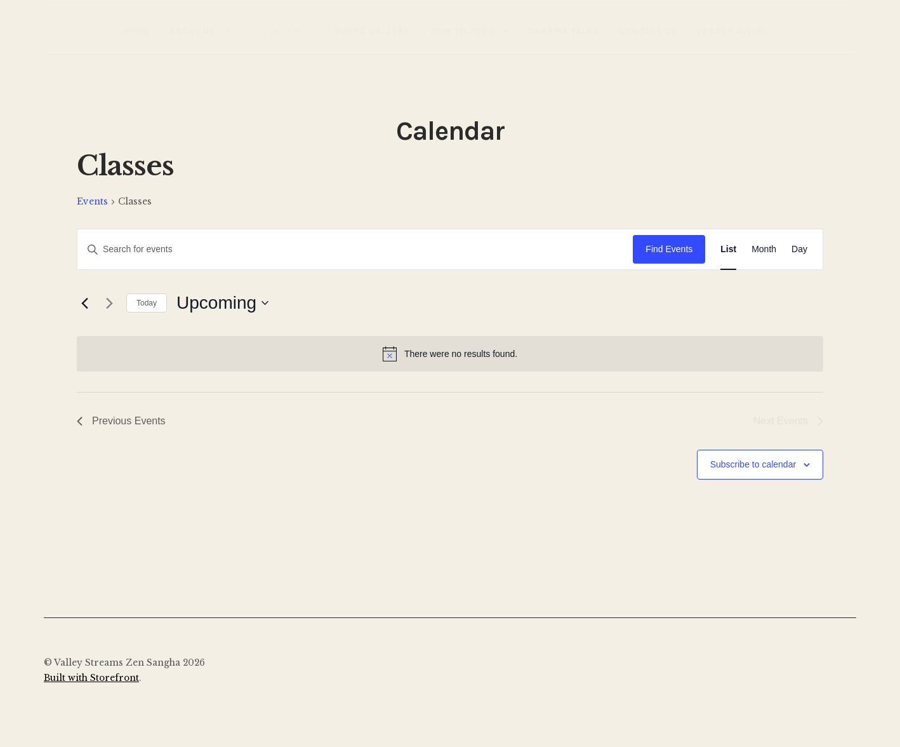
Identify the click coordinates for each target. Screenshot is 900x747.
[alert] (450, 354)
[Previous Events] (84, 303)
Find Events (668, 249)
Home (136, 31)
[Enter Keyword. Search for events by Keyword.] (355, 249)
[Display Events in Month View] (763, 249)
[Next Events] (109, 303)
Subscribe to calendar (753, 464)
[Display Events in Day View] (799, 249)
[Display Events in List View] (728, 249)
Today (146, 303)
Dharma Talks (564, 31)
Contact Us (648, 31)
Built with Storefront (91, 678)
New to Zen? (462, 31)
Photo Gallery (372, 31)
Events (92, 201)
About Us (192, 31)
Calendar (275, 31)
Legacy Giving (733, 31)
